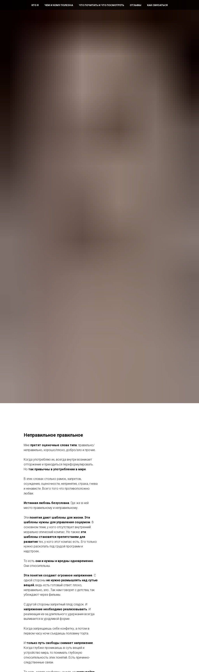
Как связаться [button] (157, 5)
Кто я (35, 5)
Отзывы (135, 5)
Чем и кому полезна (59, 5)
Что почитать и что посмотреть (101, 5)
